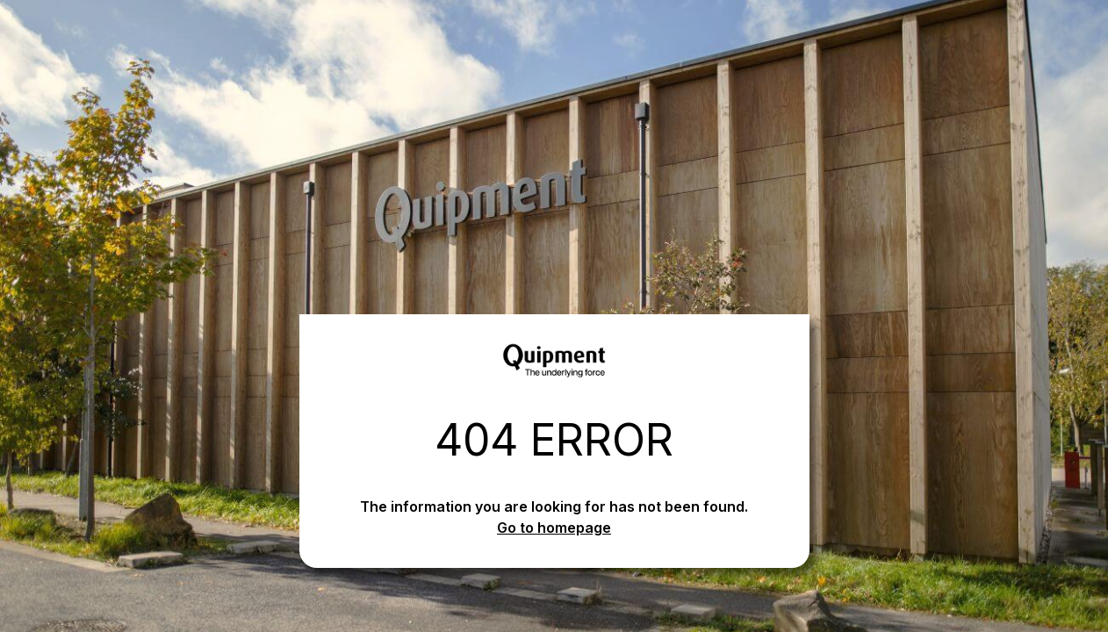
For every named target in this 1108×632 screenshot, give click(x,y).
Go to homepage (554, 527)
